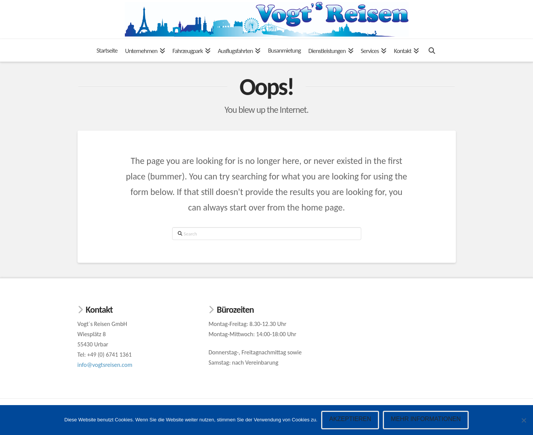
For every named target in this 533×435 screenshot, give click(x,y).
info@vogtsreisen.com (105, 364)
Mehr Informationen (426, 419)
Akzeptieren (350, 419)
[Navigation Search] (431, 50)
